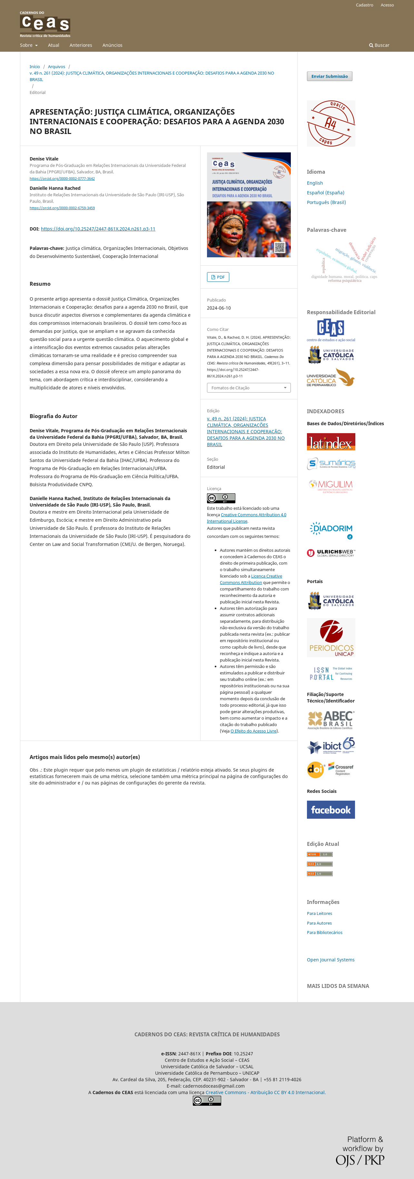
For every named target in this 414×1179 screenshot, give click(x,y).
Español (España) (325, 193)
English (315, 183)
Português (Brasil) (326, 202)
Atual (53, 45)
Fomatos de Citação (231, 388)
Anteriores (81, 45)
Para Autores (319, 923)
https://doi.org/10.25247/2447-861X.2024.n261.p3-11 (98, 229)
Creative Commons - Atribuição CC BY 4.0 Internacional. (266, 1092)
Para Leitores (319, 913)
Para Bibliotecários (324, 932)
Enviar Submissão (329, 76)
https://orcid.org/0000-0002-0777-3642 (62, 178)
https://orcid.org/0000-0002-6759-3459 (62, 208)
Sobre (27, 45)
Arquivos (56, 66)
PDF (220, 277)
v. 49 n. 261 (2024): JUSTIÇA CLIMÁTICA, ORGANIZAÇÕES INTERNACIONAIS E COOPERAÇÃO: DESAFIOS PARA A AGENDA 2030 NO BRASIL (152, 76)
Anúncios (113, 45)
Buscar (379, 45)
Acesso (387, 5)
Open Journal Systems (331, 960)
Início (35, 66)
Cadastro (364, 5)
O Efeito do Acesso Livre (253, 731)
